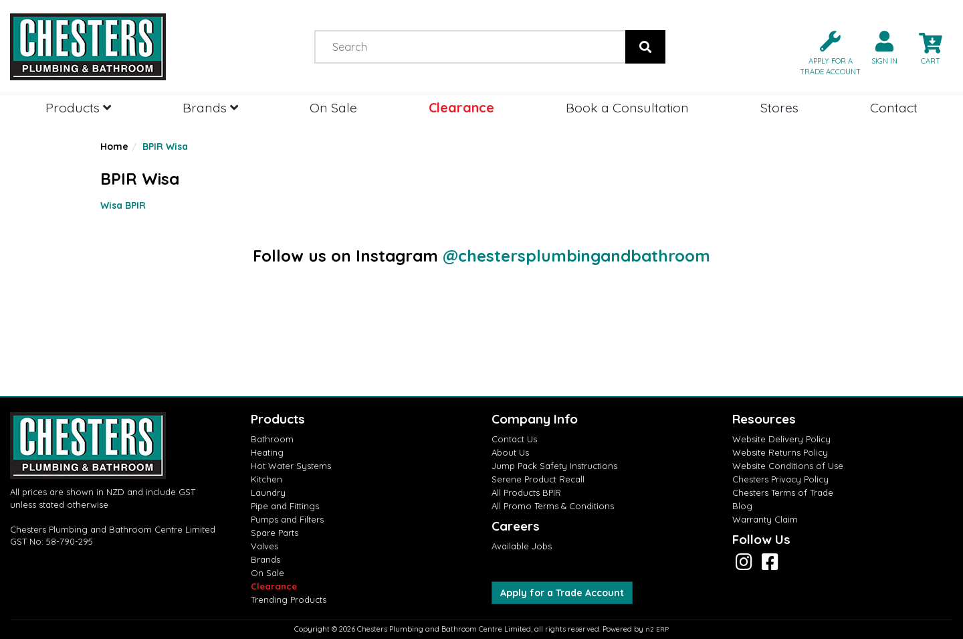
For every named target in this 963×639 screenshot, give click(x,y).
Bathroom (272, 439)
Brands (210, 107)
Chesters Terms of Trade (782, 492)
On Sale (333, 107)
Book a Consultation (627, 107)
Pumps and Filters (287, 519)
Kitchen (266, 479)
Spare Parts (274, 532)
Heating (267, 452)
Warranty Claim (765, 519)
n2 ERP (657, 629)
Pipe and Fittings (285, 505)
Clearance (461, 107)
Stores (779, 107)
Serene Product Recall (538, 479)
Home (114, 147)
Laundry (268, 492)
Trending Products (288, 599)
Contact (894, 107)
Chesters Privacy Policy (780, 479)
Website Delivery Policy (781, 439)
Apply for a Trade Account (562, 593)
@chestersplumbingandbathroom (576, 256)
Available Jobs (522, 546)
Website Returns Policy (780, 452)
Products (78, 107)
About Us (510, 452)
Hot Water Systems (291, 465)
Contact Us (514, 439)
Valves (264, 546)
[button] (825, 52)
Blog (742, 505)
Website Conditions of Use (787, 465)
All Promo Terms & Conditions (553, 505)
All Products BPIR (526, 492)
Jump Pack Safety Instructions (554, 465)
